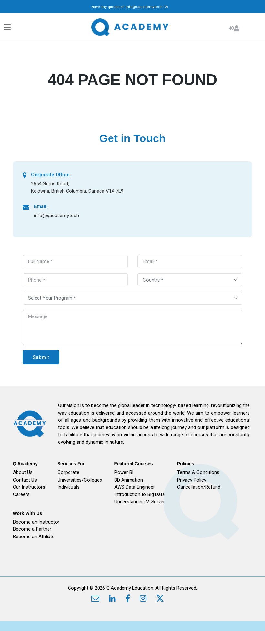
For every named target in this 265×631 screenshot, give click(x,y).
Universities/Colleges (80, 480)
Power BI (123, 472)
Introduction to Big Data (139, 494)
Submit (41, 357)
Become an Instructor (36, 522)
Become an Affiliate (34, 536)
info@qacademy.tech (144, 7)
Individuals (69, 487)
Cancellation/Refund (198, 487)
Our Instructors (29, 487)
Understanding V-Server (139, 501)
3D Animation (128, 480)
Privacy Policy (191, 480)
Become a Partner (32, 529)
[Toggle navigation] (7, 27)
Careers (21, 494)
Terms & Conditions (198, 472)
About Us (23, 472)
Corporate (68, 472)
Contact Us (25, 480)
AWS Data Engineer (134, 487)
